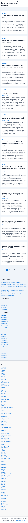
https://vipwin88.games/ (6, 418)
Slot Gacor (3, 368)
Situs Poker (3, 453)
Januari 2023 (4, 340)
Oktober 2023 (4, 323)
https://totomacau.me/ (6, 441)
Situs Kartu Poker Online (6, 427)
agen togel (3, 490)
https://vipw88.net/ (5, 382)
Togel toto (3, 486)
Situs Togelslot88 (5, 385)
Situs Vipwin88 (4, 504)
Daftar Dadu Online (5, 399)
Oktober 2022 (4, 346)
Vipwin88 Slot (4, 416)
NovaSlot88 (3, 509)
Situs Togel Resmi (5, 438)
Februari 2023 (4, 338)
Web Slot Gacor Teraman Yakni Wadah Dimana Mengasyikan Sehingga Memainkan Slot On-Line (13, 168)
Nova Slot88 (3, 379)
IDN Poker (3, 404)
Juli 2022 (3, 351)
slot (2, 388)
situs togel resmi (4, 443)
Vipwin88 (3, 370)
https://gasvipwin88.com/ (6, 435)
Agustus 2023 (4, 327)
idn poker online (4, 422)
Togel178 (3, 450)
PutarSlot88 (3, 391)
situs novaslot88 (4, 495)
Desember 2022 (4, 342)
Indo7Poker (3, 395)
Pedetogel (3, 489)
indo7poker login (4, 405)
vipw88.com (3, 419)
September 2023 (4, 325)
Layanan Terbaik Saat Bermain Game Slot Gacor (11, 282)
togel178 (3, 376)
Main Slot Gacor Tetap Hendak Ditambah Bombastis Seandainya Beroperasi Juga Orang (12, 143)
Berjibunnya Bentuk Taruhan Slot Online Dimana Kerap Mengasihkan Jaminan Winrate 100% (14, 195)
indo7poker (3, 421)
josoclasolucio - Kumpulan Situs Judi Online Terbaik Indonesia (10, 3)
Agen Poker (3, 402)
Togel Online (4, 63)
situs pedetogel (4, 447)
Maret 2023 (3, 336)
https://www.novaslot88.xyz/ (7, 458)
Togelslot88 (3, 367)
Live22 (2, 466)
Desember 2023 (4, 319)
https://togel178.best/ (6, 475)
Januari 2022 (4, 357)
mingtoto (3, 373)
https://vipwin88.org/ (5, 408)
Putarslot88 (3, 498)
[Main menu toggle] (25, 3)
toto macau (3, 455)
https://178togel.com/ (6, 473)
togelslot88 (3, 469)
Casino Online (4, 301)
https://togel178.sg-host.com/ (7, 476)
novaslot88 (3, 439)
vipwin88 (3, 415)
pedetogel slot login (5, 446)
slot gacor (3, 472)
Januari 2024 (4, 317)
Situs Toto (3, 452)
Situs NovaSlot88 (5, 511)
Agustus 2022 (4, 349)
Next (24, 269)
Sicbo (2, 398)
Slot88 (2, 410)
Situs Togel (3, 487)
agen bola (3, 506)
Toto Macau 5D (4, 429)
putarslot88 (3, 467)
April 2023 (3, 334)
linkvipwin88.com (5, 433)
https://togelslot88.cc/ (6, 413)
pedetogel (3, 444)
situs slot (3, 484)
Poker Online (4, 114)
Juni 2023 (3, 330)
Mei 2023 (3, 332)
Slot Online (4, 13)
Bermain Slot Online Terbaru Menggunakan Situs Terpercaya (13, 284)
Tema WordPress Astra (20, 520)
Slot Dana (3, 412)
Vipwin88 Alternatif (5, 493)
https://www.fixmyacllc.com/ (7, 407)
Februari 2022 (4, 355)
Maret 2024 (3, 315)
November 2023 (4, 321)
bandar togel (4, 456)
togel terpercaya (4, 449)
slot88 (2, 436)
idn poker (3, 378)
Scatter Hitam (4, 390)
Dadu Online (3, 396)
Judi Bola (3, 303)
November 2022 (4, 344)
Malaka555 (3, 384)
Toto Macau (3, 371)
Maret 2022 (3, 353)
